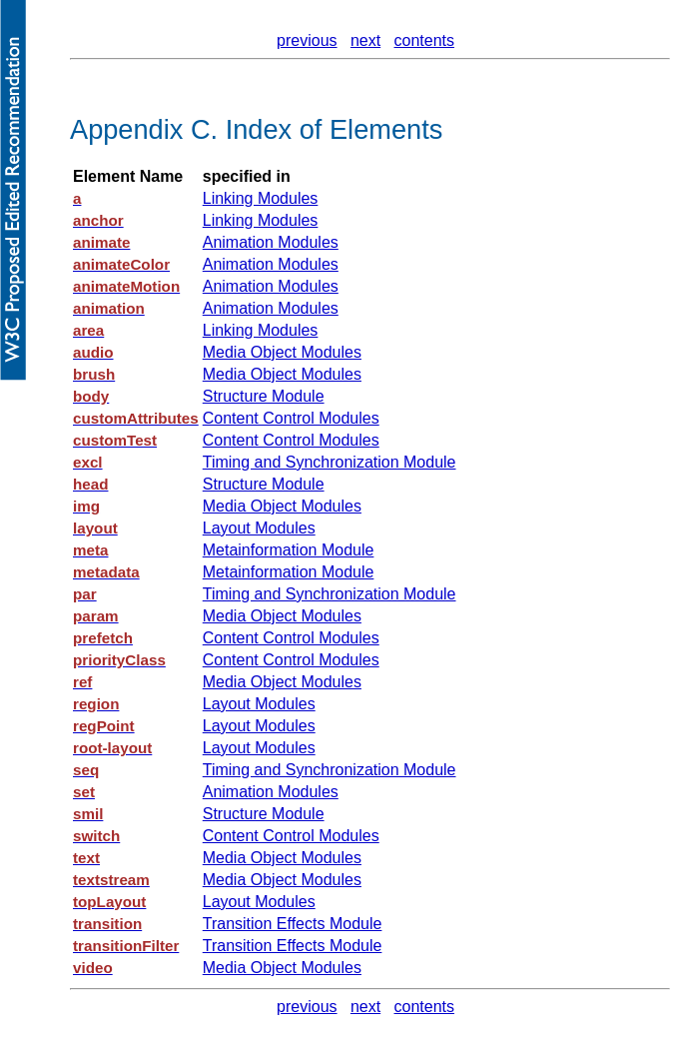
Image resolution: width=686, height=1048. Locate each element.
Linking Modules (261, 198)
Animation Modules (271, 242)
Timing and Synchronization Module (329, 462)
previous (307, 40)
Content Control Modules (291, 418)
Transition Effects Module (292, 923)
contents (424, 40)
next (365, 40)
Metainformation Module (288, 549)
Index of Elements (334, 129)
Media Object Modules (282, 352)
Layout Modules (259, 528)
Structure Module (264, 396)
